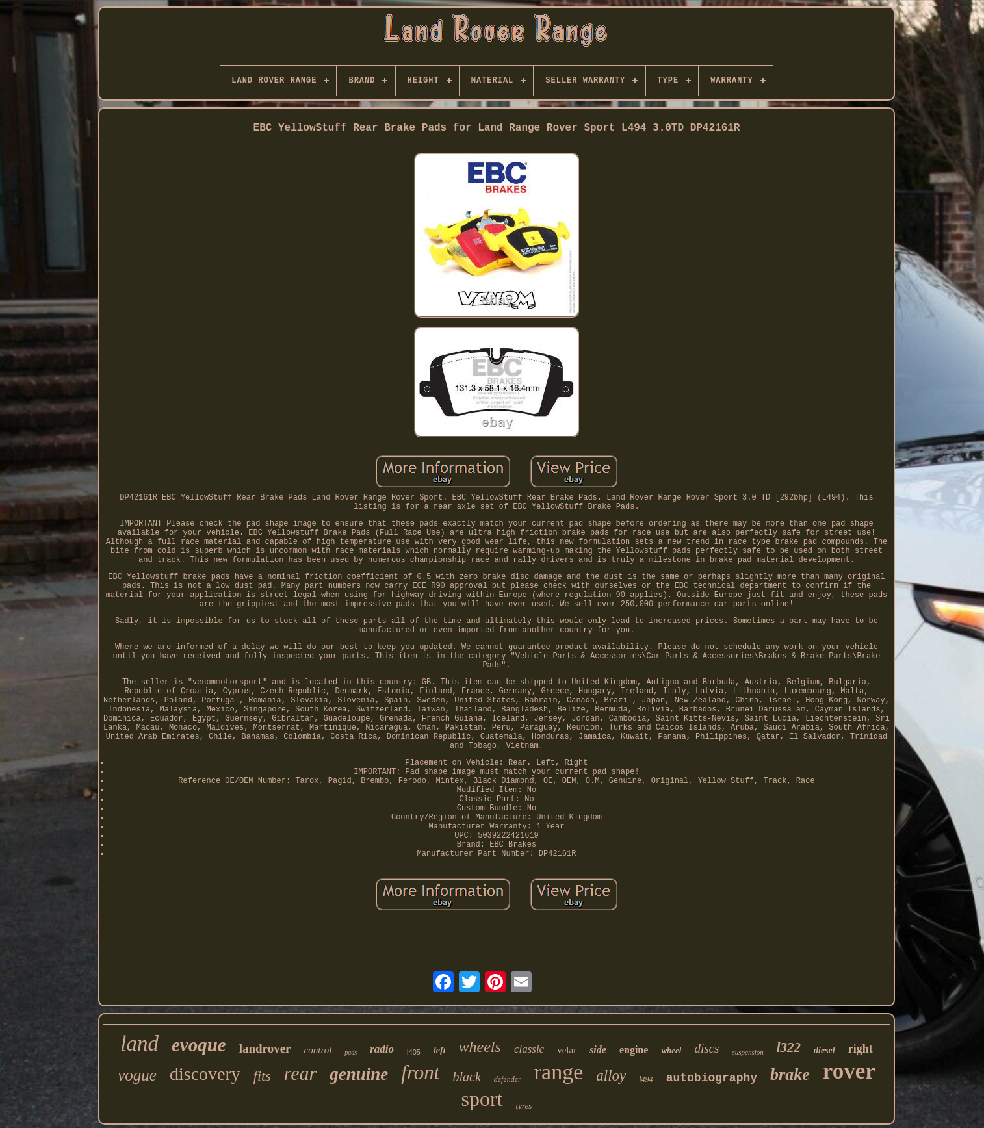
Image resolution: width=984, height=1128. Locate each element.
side (597, 1049)
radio (382, 1049)
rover (849, 1071)
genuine (359, 1074)
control (318, 1050)
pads (350, 1052)
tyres (524, 1105)
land (139, 1043)
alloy (611, 1076)
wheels (480, 1046)
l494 (646, 1079)
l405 (414, 1052)
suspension (747, 1052)
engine (633, 1049)
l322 (789, 1047)
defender (507, 1079)
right (860, 1048)
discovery (205, 1074)
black (466, 1077)
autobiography (711, 1077)
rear (300, 1073)
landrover (265, 1048)
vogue (137, 1075)
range (559, 1072)
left (440, 1050)
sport (482, 1098)
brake (790, 1074)
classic (529, 1049)
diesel (824, 1050)
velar (566, 1050)
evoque (199, 1044)
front (420, 1072)
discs (706, 1048)
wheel (671, 1050)
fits (262, 1076)
